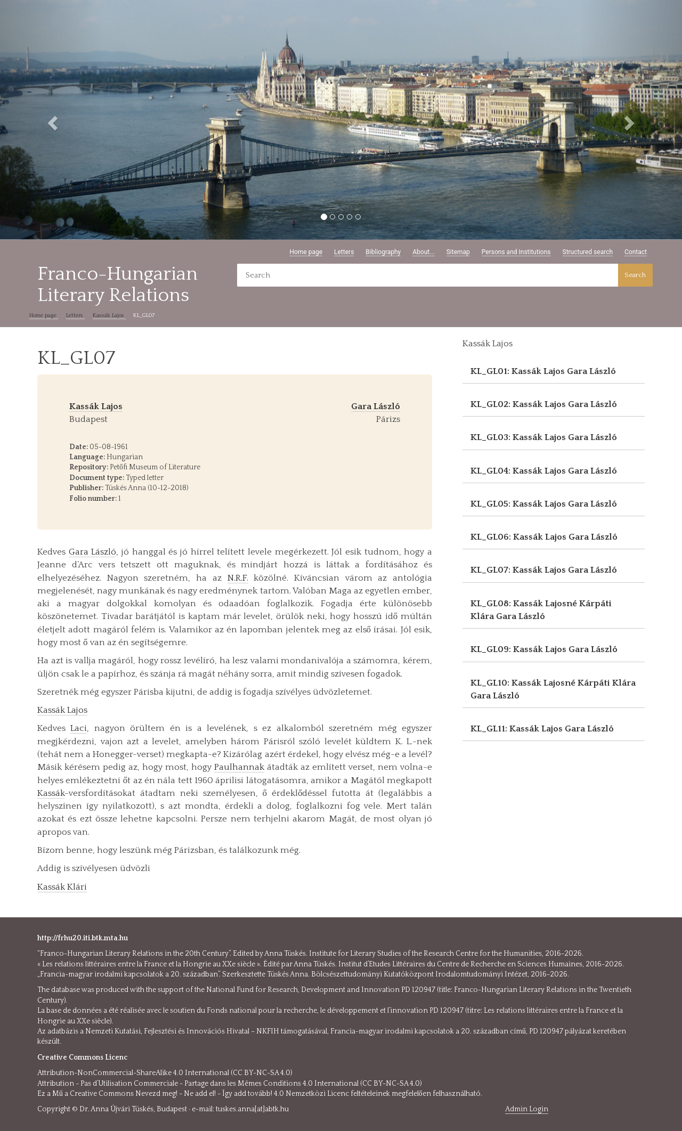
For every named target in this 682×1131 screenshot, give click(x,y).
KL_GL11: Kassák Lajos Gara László (542, 729)
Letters (344, 252)
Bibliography (383, 252)
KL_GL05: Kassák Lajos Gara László (543, 504)
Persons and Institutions (516, 252)
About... (423, 252)
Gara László (93, 552)
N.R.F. (238, 578)
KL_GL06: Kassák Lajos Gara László (544, 537)
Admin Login (526, 1109)
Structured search (588, 252)
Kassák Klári (62, 887)
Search (635, 275)
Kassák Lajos (109, 315)
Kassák (50, 793)
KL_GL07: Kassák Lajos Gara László (543, 570)
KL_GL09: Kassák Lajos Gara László (544, 649)
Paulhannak (239, 767)
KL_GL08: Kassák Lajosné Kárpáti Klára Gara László (541, 610)
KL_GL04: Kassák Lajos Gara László (543, 471)
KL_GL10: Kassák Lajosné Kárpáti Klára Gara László (553, 689)
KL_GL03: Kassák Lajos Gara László (543, 437)
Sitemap (458, 252)
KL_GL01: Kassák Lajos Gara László (543, 371)
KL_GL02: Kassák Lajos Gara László (543, 404)
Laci (78, 728)
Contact (635, 252)
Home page (305, 252)
